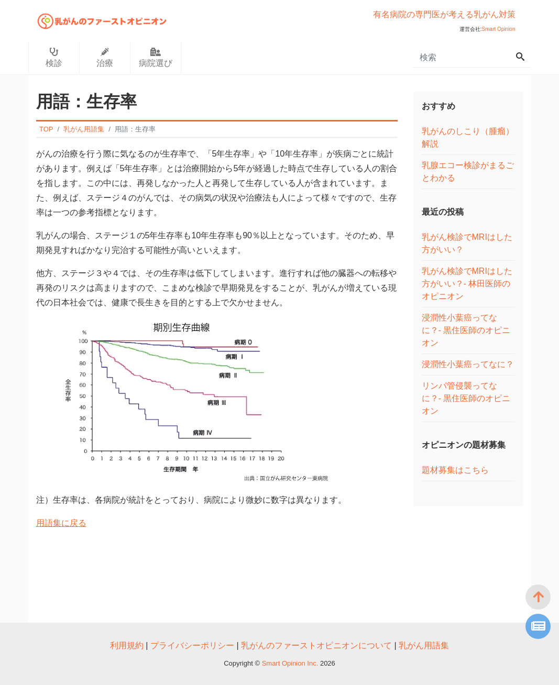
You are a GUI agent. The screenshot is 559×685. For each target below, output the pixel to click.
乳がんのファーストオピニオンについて (316, 645)
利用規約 (127, 645)
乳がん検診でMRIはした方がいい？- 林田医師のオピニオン (467, 284)
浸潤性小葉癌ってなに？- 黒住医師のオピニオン (466, 330)
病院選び (155, 58)
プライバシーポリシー (192, 645)
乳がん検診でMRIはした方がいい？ (467, 243)
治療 (104, 58)
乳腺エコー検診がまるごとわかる (468, 171)
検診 (54, 58)
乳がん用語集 (424, 645)
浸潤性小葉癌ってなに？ (468, 364)
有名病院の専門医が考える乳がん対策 (444, 14)
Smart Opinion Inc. (291, 663)
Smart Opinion (499, 29)
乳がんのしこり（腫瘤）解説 (468, 137)
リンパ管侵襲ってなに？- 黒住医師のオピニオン (466, 398)
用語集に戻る (61, 522)
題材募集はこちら (455, 470)
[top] (538, 597)
